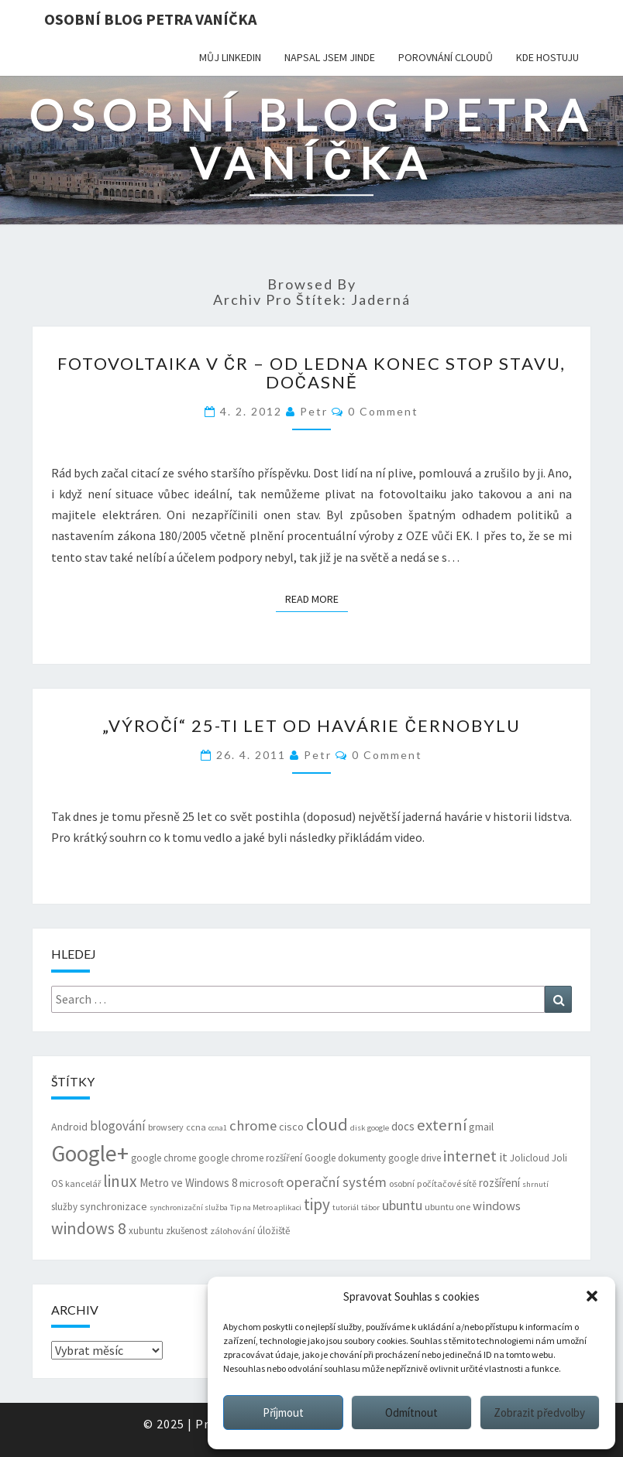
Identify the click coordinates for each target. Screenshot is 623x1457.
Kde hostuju (547, 57)
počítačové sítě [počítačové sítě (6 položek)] (447, 1183)
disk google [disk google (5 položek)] (369, 1128)
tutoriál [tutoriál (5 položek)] (345, 1207)
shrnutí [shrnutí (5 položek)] (535, 1184)
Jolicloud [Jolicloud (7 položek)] (529, 1158)
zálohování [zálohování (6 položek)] (232, 1230)
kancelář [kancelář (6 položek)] (83, 1183)
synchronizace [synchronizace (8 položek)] (113, 1206)
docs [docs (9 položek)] (403, 1126)
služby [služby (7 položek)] (64, 1206)
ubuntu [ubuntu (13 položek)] (402, 1205)
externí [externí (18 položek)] (441, 1125)
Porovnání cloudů (445, 57)
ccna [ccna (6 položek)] (196, 1127)
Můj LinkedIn (230, 57)
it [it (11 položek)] (503, 1157)
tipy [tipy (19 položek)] (317, 1204)
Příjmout (283, 1412)
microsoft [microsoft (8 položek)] (261, 1183)
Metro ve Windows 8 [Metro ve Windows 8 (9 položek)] (188, 1182)
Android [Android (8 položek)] (69, 1127)
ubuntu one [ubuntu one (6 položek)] (447, 1206)
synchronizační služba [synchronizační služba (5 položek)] (189, 1207)
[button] (592, 1296)
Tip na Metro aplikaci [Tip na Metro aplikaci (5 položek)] (265, 1207)
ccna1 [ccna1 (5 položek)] (217, 1128)
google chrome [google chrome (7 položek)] (163, 1158)
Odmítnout (411, 1412)
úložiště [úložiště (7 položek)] (273, 1230)
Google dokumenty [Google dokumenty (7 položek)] (345, 1158)
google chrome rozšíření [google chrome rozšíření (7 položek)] (250, 1158)
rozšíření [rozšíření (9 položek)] (499, 1182)
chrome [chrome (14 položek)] (253, 1125)
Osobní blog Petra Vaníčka (150, 19)
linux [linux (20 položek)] (120, 1181)
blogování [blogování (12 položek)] (118, 1125)
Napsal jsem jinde (329, 57)
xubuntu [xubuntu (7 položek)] (146, 1230)
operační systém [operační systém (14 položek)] (336, 1182)
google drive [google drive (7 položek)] (414, 1158)
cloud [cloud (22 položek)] (327, 1124)
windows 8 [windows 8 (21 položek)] (88, 1228)
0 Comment (383, 411)
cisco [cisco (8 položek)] (291, 1127)
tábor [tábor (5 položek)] (370, 1207)
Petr (314, 411)
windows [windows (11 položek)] (497, 1206)
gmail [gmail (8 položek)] (481, 1127)
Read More (316, 598)
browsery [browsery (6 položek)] (166, 1127)
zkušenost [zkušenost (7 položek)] (187, 1230)
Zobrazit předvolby (539, 1412)
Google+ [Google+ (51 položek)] (90, 1153)
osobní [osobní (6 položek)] (402, 1183)
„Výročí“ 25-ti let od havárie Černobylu (311, 725)
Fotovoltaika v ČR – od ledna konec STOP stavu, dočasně (311, 372)
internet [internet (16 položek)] (470, 1156)
